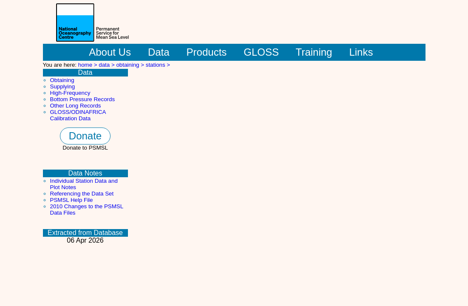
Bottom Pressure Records (82, 99)
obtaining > (130, 65)
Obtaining (62, 80)
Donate (85, 136)
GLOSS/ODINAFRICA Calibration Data (78, 115)
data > (107, 65)
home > (88, 65)
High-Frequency (70, 93)
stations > (158, 65)
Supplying (62, 86)
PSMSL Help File (71, 200)
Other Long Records (75, 105)
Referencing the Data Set (82, 193)
